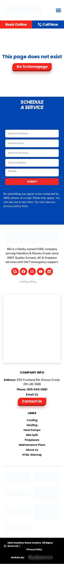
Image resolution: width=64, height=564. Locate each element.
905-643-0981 (37, 389)
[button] (58, 10)
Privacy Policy (34, 549)
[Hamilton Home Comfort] (32, 329)
